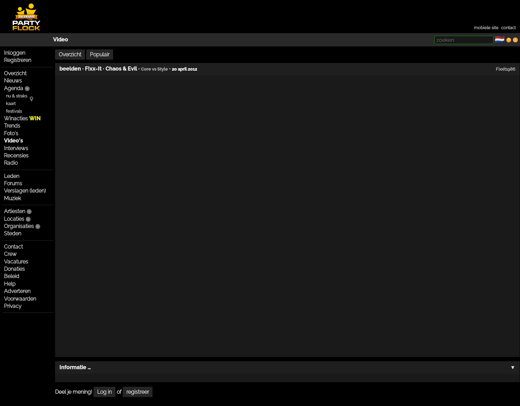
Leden (11, 176)
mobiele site (486, 27)
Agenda (13, 88)
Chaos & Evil (121, 69)
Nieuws (13, 81)
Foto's (11, 133)
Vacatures (16, 262)
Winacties (22, 118)
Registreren (17, 60)
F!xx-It (93, 69)
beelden (70, 69)
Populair (99, 54)
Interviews (16, 148)
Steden (12, 233)
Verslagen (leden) (25, 191)
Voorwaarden (20, 299)
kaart (11, 103)
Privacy (13, 306)
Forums (13, 183)
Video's (13, 141)
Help (10, 284)
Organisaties (19, 226)
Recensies (16, 155)
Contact (13, 247)
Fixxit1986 (505, 69)
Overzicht (15, 73)
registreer (137, 392)
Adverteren (17, 291)
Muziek (12, 198)
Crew (10, 254)
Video (60, 39)
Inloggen (14, 53)
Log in (104, 392)
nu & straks (16, 95)
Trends (12, 126)
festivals (14, 111)
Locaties (14, 219)
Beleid (11, 276)
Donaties (14, 269)
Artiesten (14, 211)
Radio (11, 163)
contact (508, 27)
